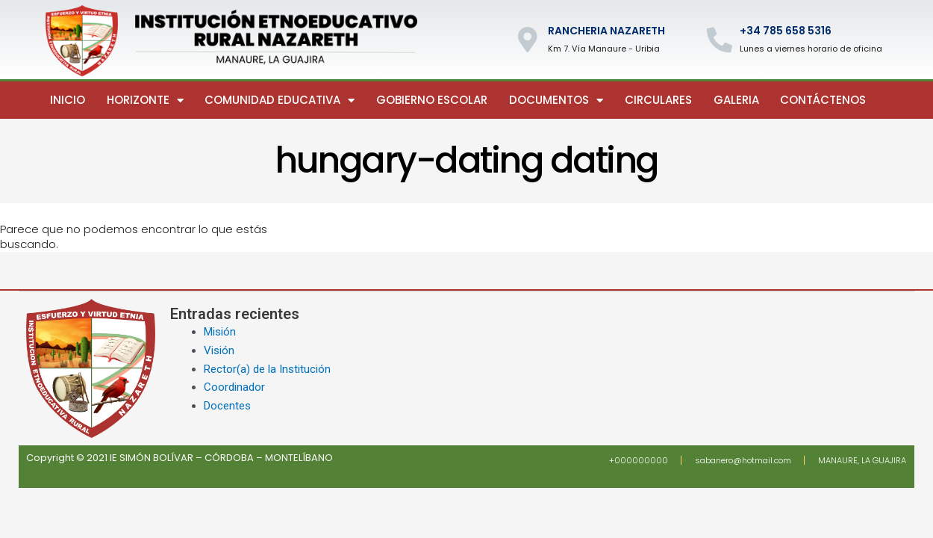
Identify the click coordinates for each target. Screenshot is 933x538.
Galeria (736, 100)
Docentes (227, 405)
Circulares (658, 100)
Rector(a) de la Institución (267, 369)
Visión (219, 350)
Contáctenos (823, 100)
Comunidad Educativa (280, 100)
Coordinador (234, 387)
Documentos (556, 100)
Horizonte (145, 100)
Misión (220, 331)
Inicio (67, 100)
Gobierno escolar (431, 100)
